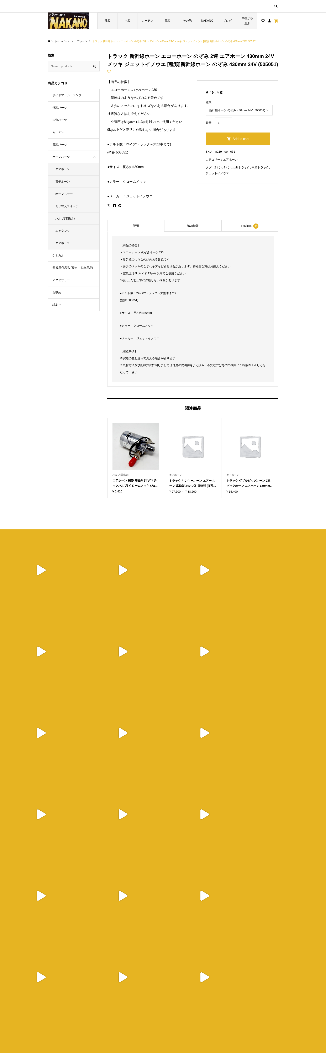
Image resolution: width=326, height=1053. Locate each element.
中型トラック (260, 167)
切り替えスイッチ (67, 206)
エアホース (62, 243)
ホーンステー (64, 193)
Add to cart (241, 139)
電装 (167, 20)
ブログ (227, 20)
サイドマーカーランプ (67, 95)
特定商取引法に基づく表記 (189, 1016)
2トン (218, 167)
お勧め (56, 292)
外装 (107, 20)
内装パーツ (59, 120)
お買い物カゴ (122, 1016)
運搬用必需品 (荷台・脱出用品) (72, 267)
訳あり (56, 304)
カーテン (147, 20)
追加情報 (193, 225)
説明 (136, 225)
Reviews (249, 226)
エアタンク (62, 230)
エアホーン (230, 159)
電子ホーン (62, 181)
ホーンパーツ (61, 156)
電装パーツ (59, 144)
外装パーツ (59, 107)
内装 (127, 20)
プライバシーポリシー (186, 1009)
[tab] (135, 226)
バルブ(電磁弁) (65, 218)
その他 (187, 20)
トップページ (122, 1002)
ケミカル (58, 255)
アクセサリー (61, 280)
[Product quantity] (223, 123)
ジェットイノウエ (217, 173)
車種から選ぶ (247, 20)
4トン (227, 167)
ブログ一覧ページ (125, 1009)
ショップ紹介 (180, 1002)
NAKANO (207, 20)
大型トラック (241, 167)
